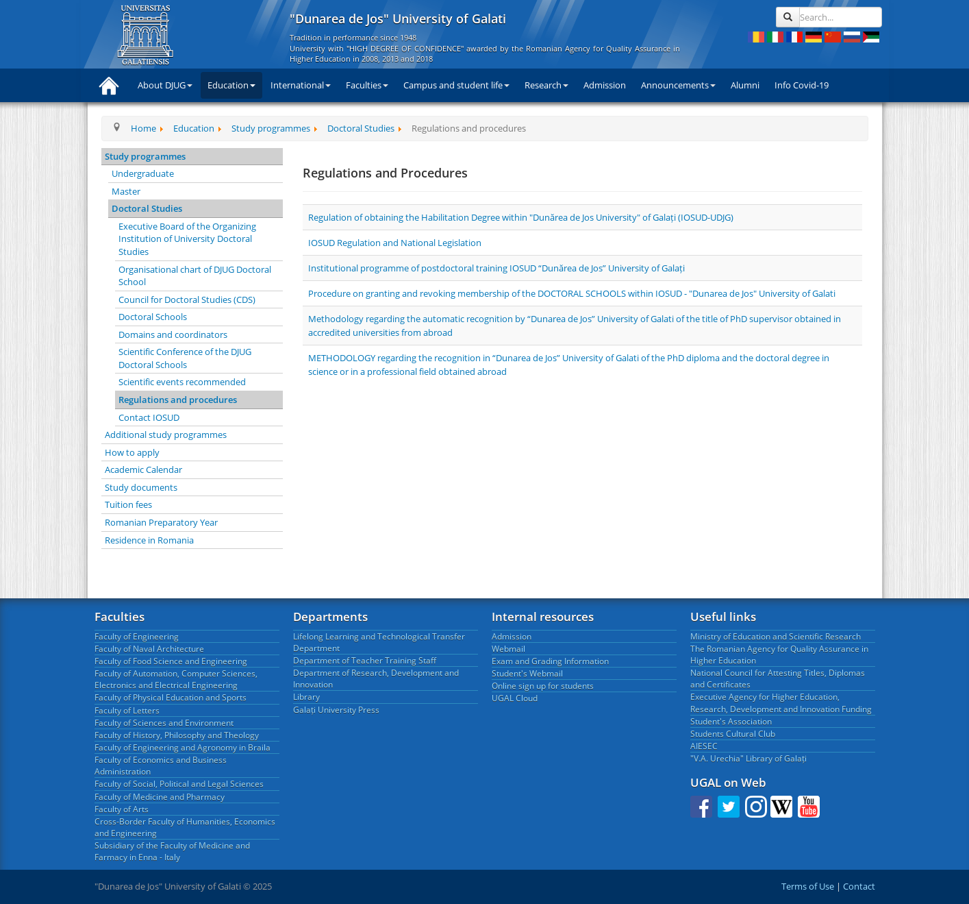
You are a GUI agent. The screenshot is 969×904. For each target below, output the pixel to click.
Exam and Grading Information (550, 661)
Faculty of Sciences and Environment (164, 723)
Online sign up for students (543, 686)
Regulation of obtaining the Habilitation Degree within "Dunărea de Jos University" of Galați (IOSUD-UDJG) (520, 217)
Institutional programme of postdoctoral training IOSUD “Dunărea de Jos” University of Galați (496, 268)
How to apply (132, 452)
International (300, 85)
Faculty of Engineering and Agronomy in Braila (182, 747)
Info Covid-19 (802, 85)
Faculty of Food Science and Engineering (171, 661)
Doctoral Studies (147, 208)
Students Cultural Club (732, 734)
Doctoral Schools (152, 316)
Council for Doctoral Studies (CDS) (186, 299)
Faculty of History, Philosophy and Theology (177, 735)
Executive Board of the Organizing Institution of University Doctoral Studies (187, 239)
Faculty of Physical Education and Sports (171, 697)
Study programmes (145, 156)
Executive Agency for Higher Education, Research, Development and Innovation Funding (781, 702)
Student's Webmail (527, 673)
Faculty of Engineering (137, 636)
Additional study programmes (166, 434)
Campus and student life (456, 85)
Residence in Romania (149, 540)
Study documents (141, 487)
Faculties (367, 85)
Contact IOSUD (148, 417)
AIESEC (704, 746)
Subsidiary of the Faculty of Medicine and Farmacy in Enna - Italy (172, 851)
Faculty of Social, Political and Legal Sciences (179, 784)
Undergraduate (143, 173)
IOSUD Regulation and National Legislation (394, 242)
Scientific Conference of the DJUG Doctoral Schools (184, 358)
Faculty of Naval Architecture (149, 649)
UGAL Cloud (515, 698)
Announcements (678, 85)
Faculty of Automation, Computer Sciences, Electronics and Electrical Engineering (176, 679)
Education (231, 85)
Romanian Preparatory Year (161, 522)
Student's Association (731, 721)
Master (126, 191)
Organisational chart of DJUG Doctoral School (194, 276)
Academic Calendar (143, 469)
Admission (604, 85)
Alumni (745, 85)
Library (306, 697)
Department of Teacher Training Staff (364, 660)
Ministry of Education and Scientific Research (775, 636)
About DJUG (165, 85)
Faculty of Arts (122, 809)
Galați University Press (336, 710)
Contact (859, 886)
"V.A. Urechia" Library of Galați (748, 758)
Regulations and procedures (177, 399)
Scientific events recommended (182, 382)
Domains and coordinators (172, 334)
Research (546, 85)
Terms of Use (807, 886)
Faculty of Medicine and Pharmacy (160, 797)
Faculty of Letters (127, 710)
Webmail (508, 649)
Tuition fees (128, 504)
